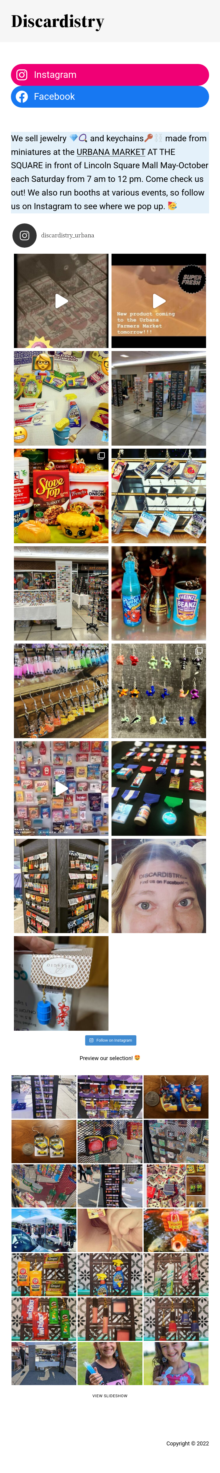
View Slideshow (110, 1396)
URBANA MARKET (111, 152)
